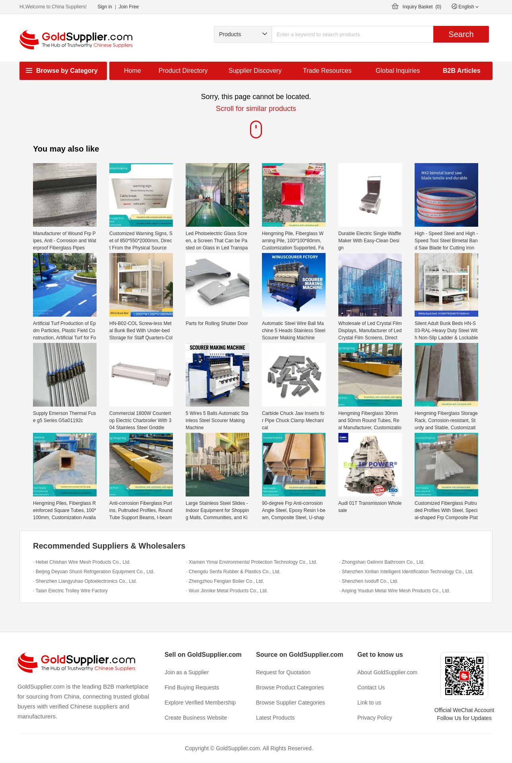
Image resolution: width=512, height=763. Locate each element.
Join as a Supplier (187, 672)
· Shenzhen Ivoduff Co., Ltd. (368, 581)
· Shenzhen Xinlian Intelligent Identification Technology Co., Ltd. (406, 571)
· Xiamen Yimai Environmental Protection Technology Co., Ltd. (251, 562)
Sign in (104, 7)
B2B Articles (462, 70)
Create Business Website (196, 717)
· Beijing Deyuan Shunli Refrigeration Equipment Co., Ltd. (94, 571)
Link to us (369, 702)
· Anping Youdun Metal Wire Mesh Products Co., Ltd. (394, 591)
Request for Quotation (283, 672)
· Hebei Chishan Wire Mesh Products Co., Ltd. (81, 562)
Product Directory (183, 70)
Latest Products (275, 717)
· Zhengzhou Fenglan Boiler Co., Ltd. (225, 581)
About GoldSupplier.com (387, 672)
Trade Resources (327, 70)
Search (460, 34)
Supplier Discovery (255, 70)
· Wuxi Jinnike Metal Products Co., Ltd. (227, 591)
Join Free (129, 7)
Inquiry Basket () (422, 7)
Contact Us (371, 687)
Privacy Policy (374, 717)
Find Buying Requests (192, 687)
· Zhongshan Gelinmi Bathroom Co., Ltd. (382, 562)
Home (132, 70)
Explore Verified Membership (200, 702)
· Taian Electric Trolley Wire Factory (70, 591)
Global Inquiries (398, 70)
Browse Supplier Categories (290, 702)
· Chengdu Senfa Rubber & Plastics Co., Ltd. (233, 571)
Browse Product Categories (290, 687)
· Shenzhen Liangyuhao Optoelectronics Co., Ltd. (85, 581)
